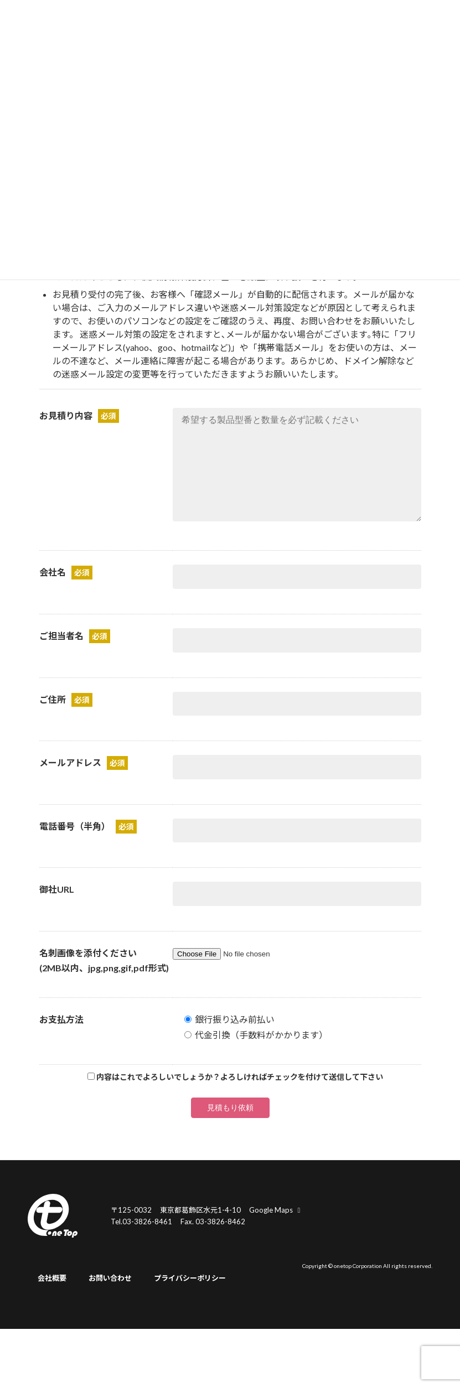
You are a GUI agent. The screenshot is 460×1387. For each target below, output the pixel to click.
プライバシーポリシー (190, 1300)
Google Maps (276, 1232)
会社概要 (52, 1300)
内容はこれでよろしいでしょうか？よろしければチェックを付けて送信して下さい (239, 1099)
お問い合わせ (110, 1300)
